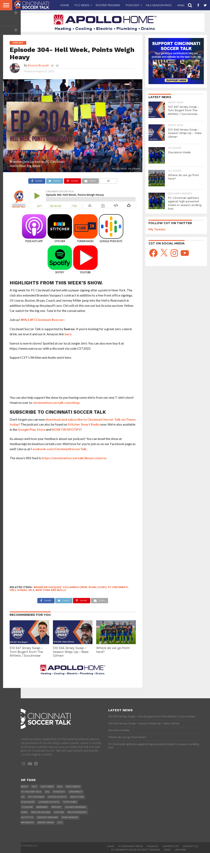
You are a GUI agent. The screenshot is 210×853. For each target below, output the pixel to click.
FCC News (82, 5)
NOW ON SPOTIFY (66, 429)
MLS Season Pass (159, 5)
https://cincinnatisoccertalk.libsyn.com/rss (74, 458)
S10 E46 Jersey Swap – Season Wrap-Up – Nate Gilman (71, 651)
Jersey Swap (46, 822)
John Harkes (70, 817)
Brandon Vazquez (48, 587)
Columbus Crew (75, 587)
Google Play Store (31, 429)
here (68, 334)
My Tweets (156, 228)
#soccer (58, 320)
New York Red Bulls (50, 590)
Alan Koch (17, 797)
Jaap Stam (77, 797)
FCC (60, 822)
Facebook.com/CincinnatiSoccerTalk (59, 449)
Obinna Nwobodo (22, 822)
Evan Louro (98, 587)
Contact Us (190, 846)
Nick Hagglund (40, 812)
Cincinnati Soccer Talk (26, 791)
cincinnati (75, 791)
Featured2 (73, 786)
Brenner (42, 807)
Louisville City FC (22, 817)
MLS (31, 590)
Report (56, 807)
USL (47, 791)
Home (64, 5)
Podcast (132, 5)
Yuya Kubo (69, 802)
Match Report (77, 812)
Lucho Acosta (57, 797)
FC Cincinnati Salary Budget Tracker (135, 849)
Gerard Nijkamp (47, 817)
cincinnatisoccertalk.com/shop (56, 402)
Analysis (184, 5)
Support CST (170, 846)
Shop (167, 849)
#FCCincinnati (40, 320)
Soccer (59, 812)
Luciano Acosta (49, 802)
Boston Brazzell (38, 65)
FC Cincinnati (118, 587)
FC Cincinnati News (130, 846)
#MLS (25, 320)
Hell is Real (18, 590)
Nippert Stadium (22, 807)
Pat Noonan (36, 797)
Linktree (180, 849)
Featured (47, 786)
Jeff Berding (19, 812)
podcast (59, 791)
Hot (34, 786)
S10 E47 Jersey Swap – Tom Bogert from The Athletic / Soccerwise (26, 651)
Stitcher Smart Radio (84, 424)
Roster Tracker (108, 5)
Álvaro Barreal (75, 807)
